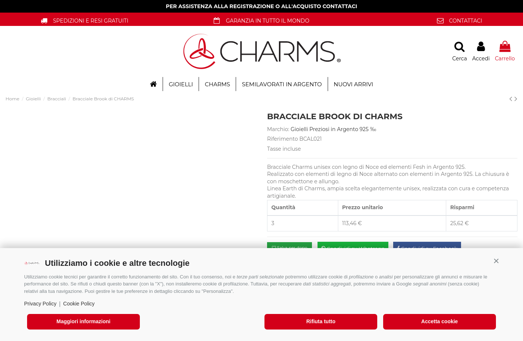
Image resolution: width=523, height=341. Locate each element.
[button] (496, 261)
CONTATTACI (465, 20)
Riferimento (282, 139)
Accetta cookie (439, 321)
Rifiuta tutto (321, 321)
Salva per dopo (289, 247)
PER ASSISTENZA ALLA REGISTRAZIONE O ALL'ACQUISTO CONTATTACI (261, 6)
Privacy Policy (40, 304)
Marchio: (278, 129)
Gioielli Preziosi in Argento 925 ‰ (333, 129)
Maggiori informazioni (83, 321)
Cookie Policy (79, 304)
